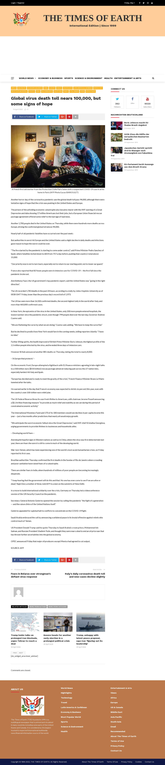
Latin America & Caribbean (83, 88)
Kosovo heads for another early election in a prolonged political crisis (57, 638)
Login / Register (17, 3)
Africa (14, 88)
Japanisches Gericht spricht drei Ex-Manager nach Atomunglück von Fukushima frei (131, 152)
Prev (14, 653)
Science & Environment (88, 78)
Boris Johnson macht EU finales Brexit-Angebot (136, 124)
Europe (52, 88)
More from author (38, 607)
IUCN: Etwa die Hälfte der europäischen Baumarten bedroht (136, 136)
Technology (66, 698)
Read (38, 91)
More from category (57, 607)
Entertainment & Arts (127, 78)
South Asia (58, 91)
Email (46, 88)
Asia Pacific (22, 88)
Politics (32, 91)
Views (82, 91)
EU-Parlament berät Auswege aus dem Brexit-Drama (139, 165)
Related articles (19, 607)
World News (26, 78)
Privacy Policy (117, 746)
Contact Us (116, 751)
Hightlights (67, 88)
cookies (138, 762)
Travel (66, 91)
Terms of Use (117, 741)
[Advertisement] (82, 56)
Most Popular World (19, 91)
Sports (68, 78)
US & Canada (74, 91)
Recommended (47, 91)
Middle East (98, 88)
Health (108, 78)
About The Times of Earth (123, 736)
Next (21, 653)
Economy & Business (50, 78)
